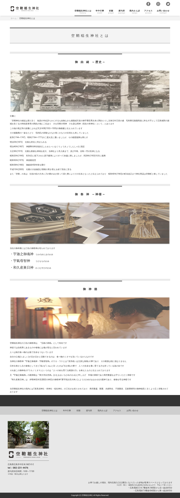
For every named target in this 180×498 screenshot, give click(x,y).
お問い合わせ (163, 12)
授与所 (121, 12)
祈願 (111, 12)
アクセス (148, 12)
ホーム (14, 18)
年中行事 (100, 12)
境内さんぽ (134, 12)
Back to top (90, 400)
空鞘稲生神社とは (83, 12)
